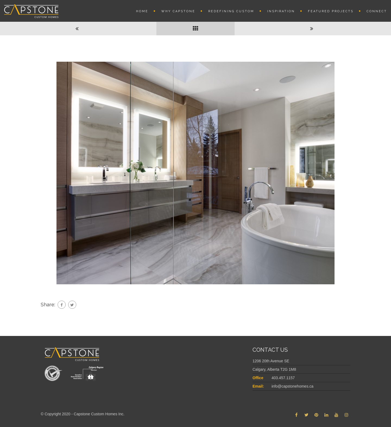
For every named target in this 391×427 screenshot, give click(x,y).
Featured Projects (331, 11)
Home (142, 11)
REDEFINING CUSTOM (231, 11)
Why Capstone (178, 11)
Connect (377, 11)
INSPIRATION (281, 11)
